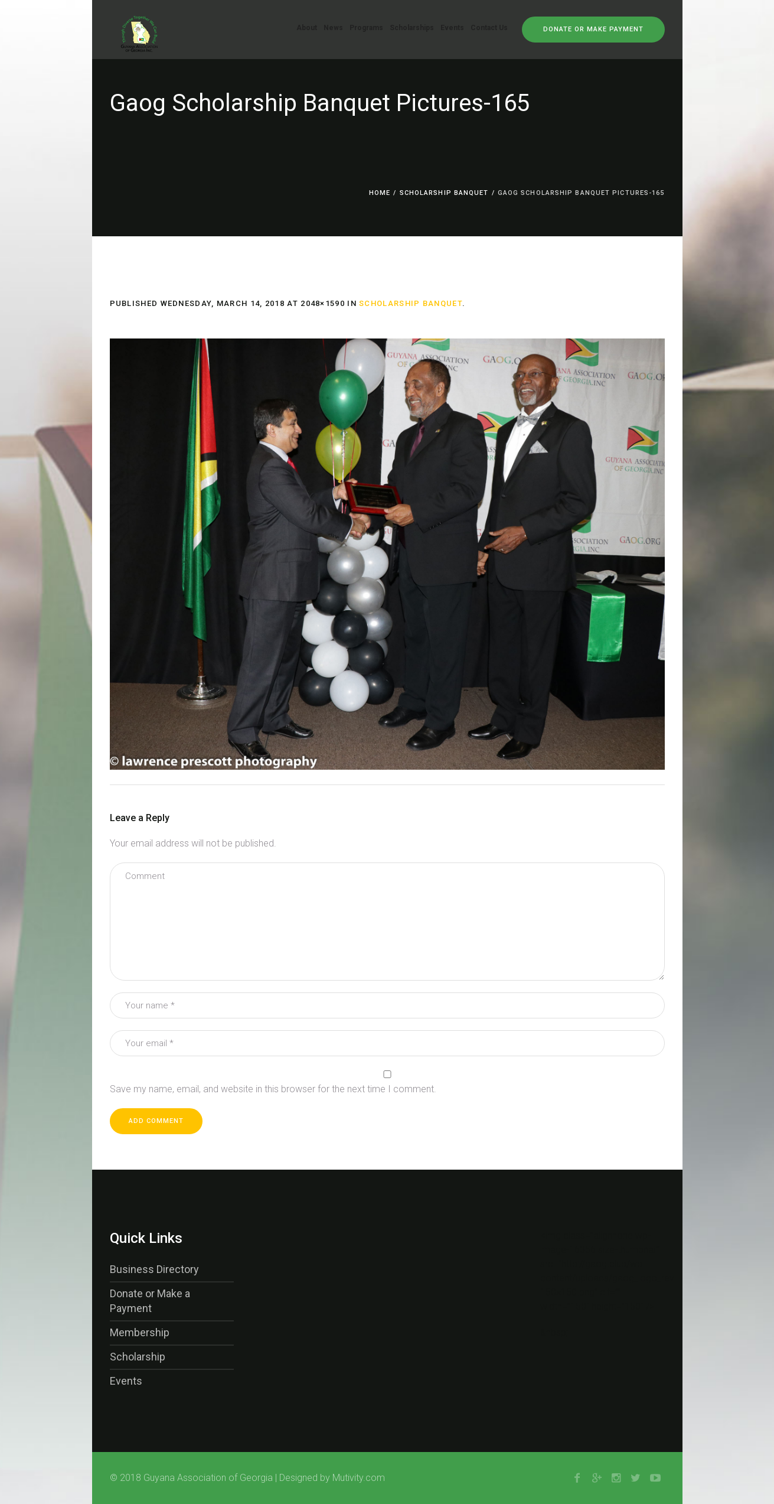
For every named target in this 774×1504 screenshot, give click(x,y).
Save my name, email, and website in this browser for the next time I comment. (273, 1089)
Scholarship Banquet (444, 193)
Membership (139, 1332)
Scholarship (137, 1356)
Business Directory (154, 1269)
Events (126, 1381)
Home (379, 193)
